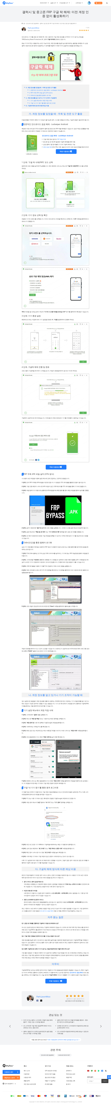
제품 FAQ (69, 1077)
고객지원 (78, 3)
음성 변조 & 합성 (50, 1077)
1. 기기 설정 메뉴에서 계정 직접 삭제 (40, 100)
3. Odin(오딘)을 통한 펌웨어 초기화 (40, 95)
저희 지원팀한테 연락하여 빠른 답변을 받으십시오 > (63, 1040)
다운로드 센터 (8, 1072)
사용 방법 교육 (70, 1081)
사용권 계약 (27, 1077)
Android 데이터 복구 (64, 1055)
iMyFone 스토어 (9, 1078)
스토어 (98, 3)
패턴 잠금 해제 (47, 147)
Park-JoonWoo (33, 28)
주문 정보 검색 (70, 1074)
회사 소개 (27, 1071)
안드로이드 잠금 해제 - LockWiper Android (57, 136)
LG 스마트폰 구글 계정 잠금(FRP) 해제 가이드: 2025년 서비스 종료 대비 (37, 1027)
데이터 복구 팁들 (50, 1074)
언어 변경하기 (9, 1084)
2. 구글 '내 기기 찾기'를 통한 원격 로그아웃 (42, 103)
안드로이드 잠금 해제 (46, 911)
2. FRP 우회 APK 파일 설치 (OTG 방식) (40, 93)
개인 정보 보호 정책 (30, 1084)
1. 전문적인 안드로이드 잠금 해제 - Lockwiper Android (46, 90)
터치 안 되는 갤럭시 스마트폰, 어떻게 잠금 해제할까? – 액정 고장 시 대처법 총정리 (38, 1021)
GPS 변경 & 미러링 (51, 1071)
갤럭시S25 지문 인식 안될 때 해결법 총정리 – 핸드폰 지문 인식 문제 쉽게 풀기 (72, 1021)
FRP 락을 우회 (61, 139)
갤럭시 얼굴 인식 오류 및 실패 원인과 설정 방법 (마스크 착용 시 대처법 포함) (38, 1032)
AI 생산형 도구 (64, 3)
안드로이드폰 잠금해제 (32, 23)
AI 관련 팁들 (48, 1084)
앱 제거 (68, 1084)
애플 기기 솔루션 (50, 1081)
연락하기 (69, 1071)
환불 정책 (27, 1081)
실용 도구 (53, 3)
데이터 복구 (43, 3)
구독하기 (105, 1081)
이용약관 (26, 1074)
